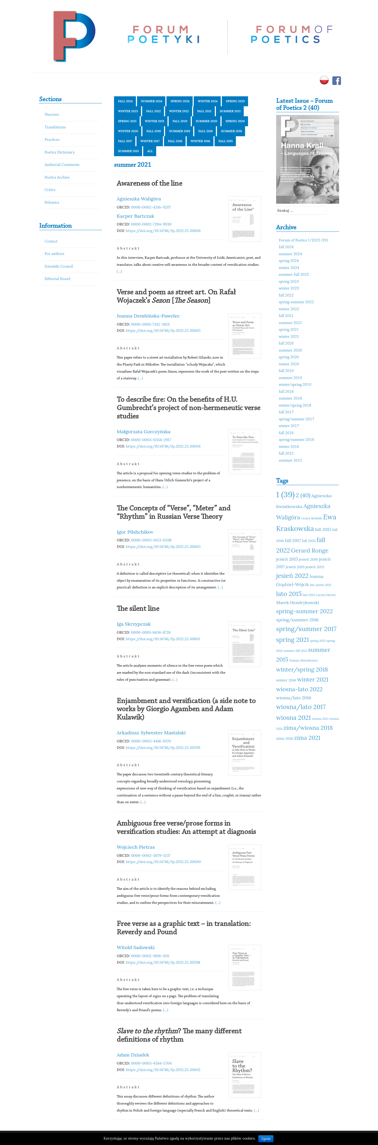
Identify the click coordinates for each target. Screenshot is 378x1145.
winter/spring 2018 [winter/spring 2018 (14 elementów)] (302, 669)
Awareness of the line (149, 184)
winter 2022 (179, 111)
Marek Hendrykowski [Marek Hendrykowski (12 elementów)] (297, 602)
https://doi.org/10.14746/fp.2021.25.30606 (163, 230)
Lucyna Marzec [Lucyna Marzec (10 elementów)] (326, 595)
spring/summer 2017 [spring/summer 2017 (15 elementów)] (306, 629)
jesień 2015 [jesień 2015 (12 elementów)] (287, 559)
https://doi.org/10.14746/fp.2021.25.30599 (163, 747)
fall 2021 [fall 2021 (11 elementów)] (309, 540)
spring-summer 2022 (296, 302)
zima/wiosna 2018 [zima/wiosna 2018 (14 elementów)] (308, 727)
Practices (52, 140)
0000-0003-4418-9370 (151, 741)
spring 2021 (127, 121)
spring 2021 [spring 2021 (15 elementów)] (292, 639)
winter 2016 (200, 141)
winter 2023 (128, 111)
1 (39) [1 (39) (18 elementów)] (285, 494)
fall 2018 (205, 131)
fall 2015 (226, 141)
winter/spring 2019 (295, 385)
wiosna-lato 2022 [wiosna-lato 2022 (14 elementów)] (299, 689)
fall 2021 (204, 111)
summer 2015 (128, 151)
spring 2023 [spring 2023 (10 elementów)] (318, 641)
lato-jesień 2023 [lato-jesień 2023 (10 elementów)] (320, 585)
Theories (52, 115)
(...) (119, 271)
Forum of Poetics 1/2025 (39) (303, 240)
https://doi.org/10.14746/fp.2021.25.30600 (163, 861)
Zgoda (265, 1139)
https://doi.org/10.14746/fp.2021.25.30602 (163, 1069)
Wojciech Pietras (136, 847)
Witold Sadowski (136, 947)
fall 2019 (153, 131)
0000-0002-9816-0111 (150, 955)
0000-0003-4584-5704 (151, 1063)
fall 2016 (175, 141)
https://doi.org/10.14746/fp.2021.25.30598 (163, 962)
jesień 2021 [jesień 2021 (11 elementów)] (315, 566)
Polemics (52, 203)
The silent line (138, 609)
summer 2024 (151, 101)
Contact (51, 242)
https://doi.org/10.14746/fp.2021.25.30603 (163, 546)
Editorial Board (57, 279)
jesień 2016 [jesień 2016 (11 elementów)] (308, 559)
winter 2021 (154, 121)
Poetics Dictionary (60, 153)
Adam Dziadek (133, 1055)
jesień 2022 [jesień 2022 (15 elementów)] (292, 576)
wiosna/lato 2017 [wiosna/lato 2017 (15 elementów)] (301, 707)
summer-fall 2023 (294, 275)
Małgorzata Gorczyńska (143, 431)
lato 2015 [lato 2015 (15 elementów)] (289, 594)
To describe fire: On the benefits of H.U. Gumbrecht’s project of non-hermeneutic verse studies (188, 408)
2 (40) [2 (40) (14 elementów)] (303, 495)
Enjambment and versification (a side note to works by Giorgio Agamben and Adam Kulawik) (186, 709)
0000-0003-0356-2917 (151, 439)
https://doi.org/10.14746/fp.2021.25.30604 (163, 446)
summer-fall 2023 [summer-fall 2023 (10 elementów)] (295, 651)
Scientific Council (59, 267)
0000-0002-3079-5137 (150, 855)
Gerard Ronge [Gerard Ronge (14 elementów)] (310, 550)
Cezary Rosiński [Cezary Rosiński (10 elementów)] (311, 518)
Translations (55, 127)
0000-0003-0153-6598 (151, 540)
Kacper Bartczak (135, 216)
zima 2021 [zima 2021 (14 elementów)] (307, 737)
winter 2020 (128, 131)
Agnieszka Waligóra (139, 199)
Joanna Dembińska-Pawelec (148, 316)
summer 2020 (206, 121)
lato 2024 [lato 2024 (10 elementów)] (309, 595)
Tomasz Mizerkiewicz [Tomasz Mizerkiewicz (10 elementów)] (303, 660)
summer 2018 (231, 131)
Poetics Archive (57, 178)
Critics (50, 190)
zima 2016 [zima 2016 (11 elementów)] (284, 738)
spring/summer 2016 (296, 440)
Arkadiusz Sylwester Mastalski (151, 733)
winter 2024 (208, 101)
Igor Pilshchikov (135, 532)
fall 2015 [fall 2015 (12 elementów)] (323, 529)
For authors (54, 254)
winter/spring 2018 (295, 406)
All (150, 151)
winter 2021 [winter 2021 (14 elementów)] (312, 679)
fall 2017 (125, 141)
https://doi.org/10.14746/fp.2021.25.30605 (163, 330)
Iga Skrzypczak (134, 624)
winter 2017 (150, 141)
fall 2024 (125, 101)
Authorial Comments (62, 165)
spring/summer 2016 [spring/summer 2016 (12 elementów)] (297, 619)
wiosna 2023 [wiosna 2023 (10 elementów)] (320, 719)
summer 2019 (179, 131)
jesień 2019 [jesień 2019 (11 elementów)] (295, 566)
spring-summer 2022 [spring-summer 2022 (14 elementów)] (304, 611)
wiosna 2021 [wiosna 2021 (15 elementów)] (293, 717)
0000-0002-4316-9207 (151, 207)
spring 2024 (179, 101)
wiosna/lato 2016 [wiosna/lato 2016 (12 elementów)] (293, 697)
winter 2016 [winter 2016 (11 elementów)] (286, 680)
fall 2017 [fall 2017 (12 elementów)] (293, 540)
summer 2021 (230, 111)
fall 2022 (153, 111)
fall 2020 (180, 121)
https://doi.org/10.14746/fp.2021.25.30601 (163, 638)
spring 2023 (235, 101)
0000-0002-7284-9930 (151, 224)
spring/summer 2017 (296, 419)
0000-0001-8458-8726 (151, 632)
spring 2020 (235, 121)
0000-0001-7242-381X (150, 324)
